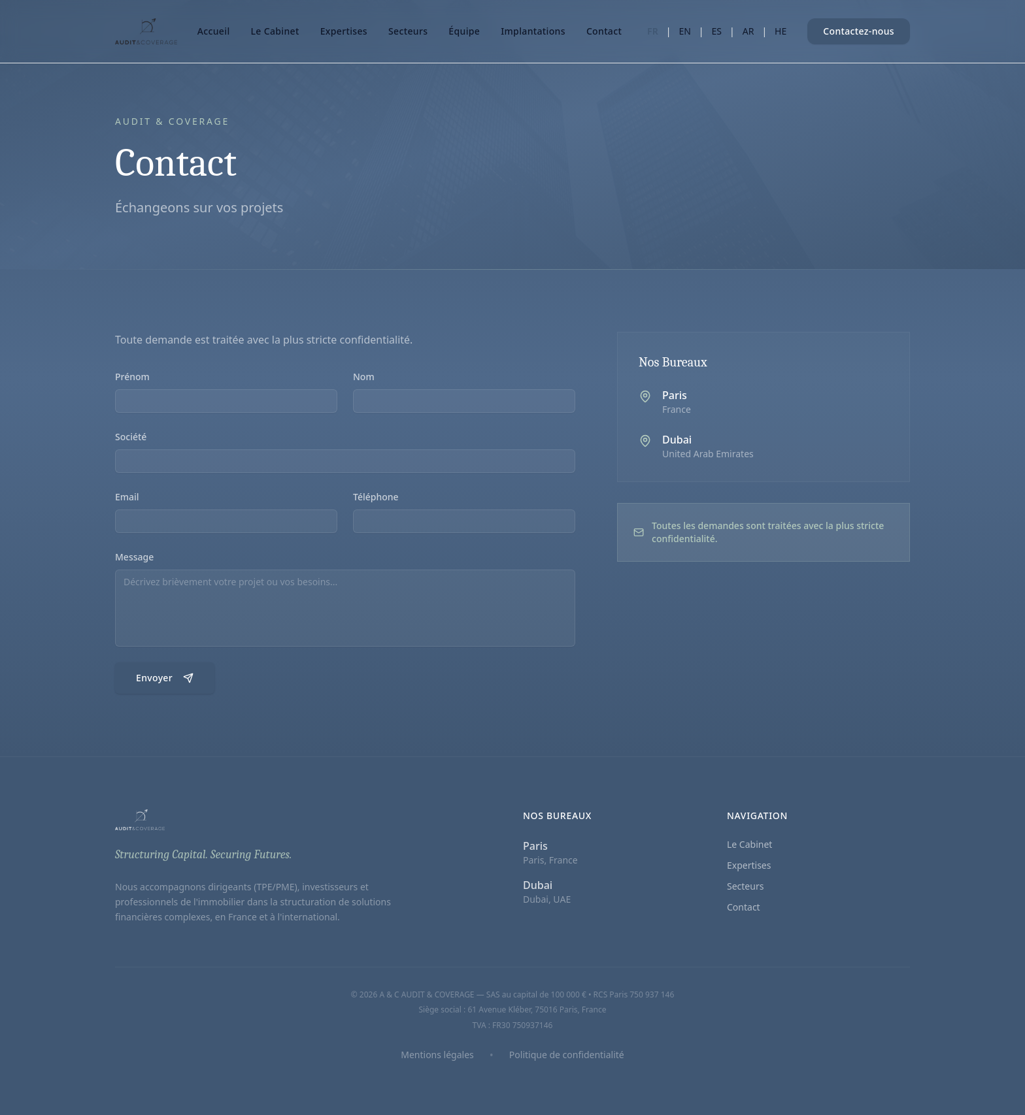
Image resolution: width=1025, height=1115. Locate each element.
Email (127, 498)
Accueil (213, 31)
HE (780, 31)
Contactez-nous (858, 31)
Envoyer (164, 679)
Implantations (533, 31)
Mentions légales (437, 1054)
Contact (604, 31)
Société (130, 438)
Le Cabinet (275, 31)
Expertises (343, 31)
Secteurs (408, 31)
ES (717, 31)
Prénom (132, 378)
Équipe (464, 31)
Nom (364, 378)
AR (748, 31)
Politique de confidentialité (566, 1054)
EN (684, 31)
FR (652, 31)
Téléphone (376, 498)
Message (134, 558)
